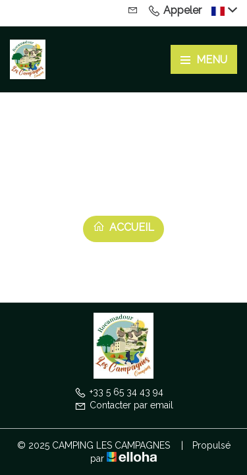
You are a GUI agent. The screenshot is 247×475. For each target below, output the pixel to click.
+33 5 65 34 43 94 (118, 392)
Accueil (123, 227)
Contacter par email (123, 405)
